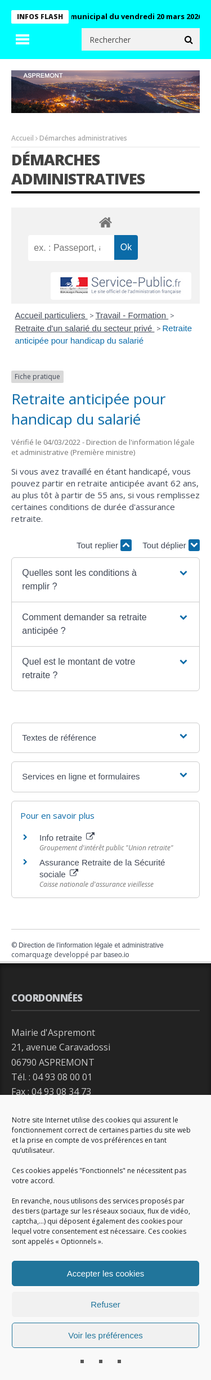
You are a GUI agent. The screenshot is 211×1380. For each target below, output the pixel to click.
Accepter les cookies (106, 1273)
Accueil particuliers (51, 315)
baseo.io (116, 955)
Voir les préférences (105, 1335)
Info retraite (67, 837)
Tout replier (104, 545)
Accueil (22, 138)
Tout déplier (171, 545)
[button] (105, 580)
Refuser (105, 1304)
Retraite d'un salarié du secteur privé (85, 328)
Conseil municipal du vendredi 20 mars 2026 (126, 16)
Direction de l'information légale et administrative (91, 945)
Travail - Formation (132, 315)
